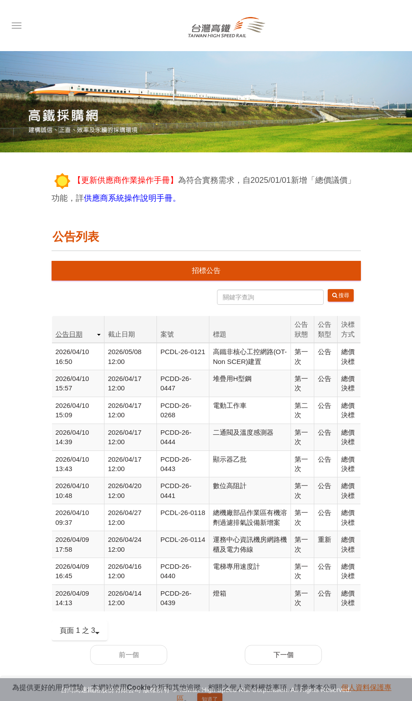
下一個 (283, 654)
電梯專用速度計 (236, 566)
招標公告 (206, 270)
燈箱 (219, 593)
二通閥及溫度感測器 (243, 432)
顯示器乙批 (230, 459)
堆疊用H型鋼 (232, 378)
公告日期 (69, 334)
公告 (324, 351)
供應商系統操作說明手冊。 (132, 198)
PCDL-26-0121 (182, 351)
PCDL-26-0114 (182, 539)
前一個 (129, 654)
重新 (324, 539)
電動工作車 (230, 405)
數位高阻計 (230, 485)
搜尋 (340, 295)
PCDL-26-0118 (182, 512)
